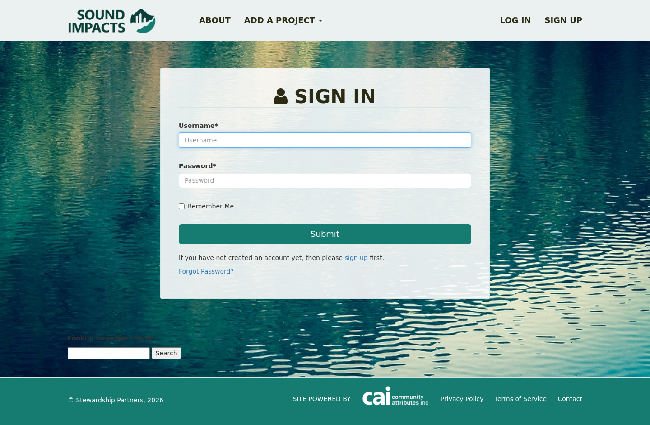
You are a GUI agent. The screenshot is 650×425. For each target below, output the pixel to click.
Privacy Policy (462, 398)
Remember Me (206, 206)
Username (198, 125)
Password (197, 166)
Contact (570, 398)
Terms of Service (521, 398)
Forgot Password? (206, 271)
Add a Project (283, 20)
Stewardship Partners (109, 400)
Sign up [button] (563, 20)
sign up (356, 257)
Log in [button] (515, 20)
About (215, 20)
